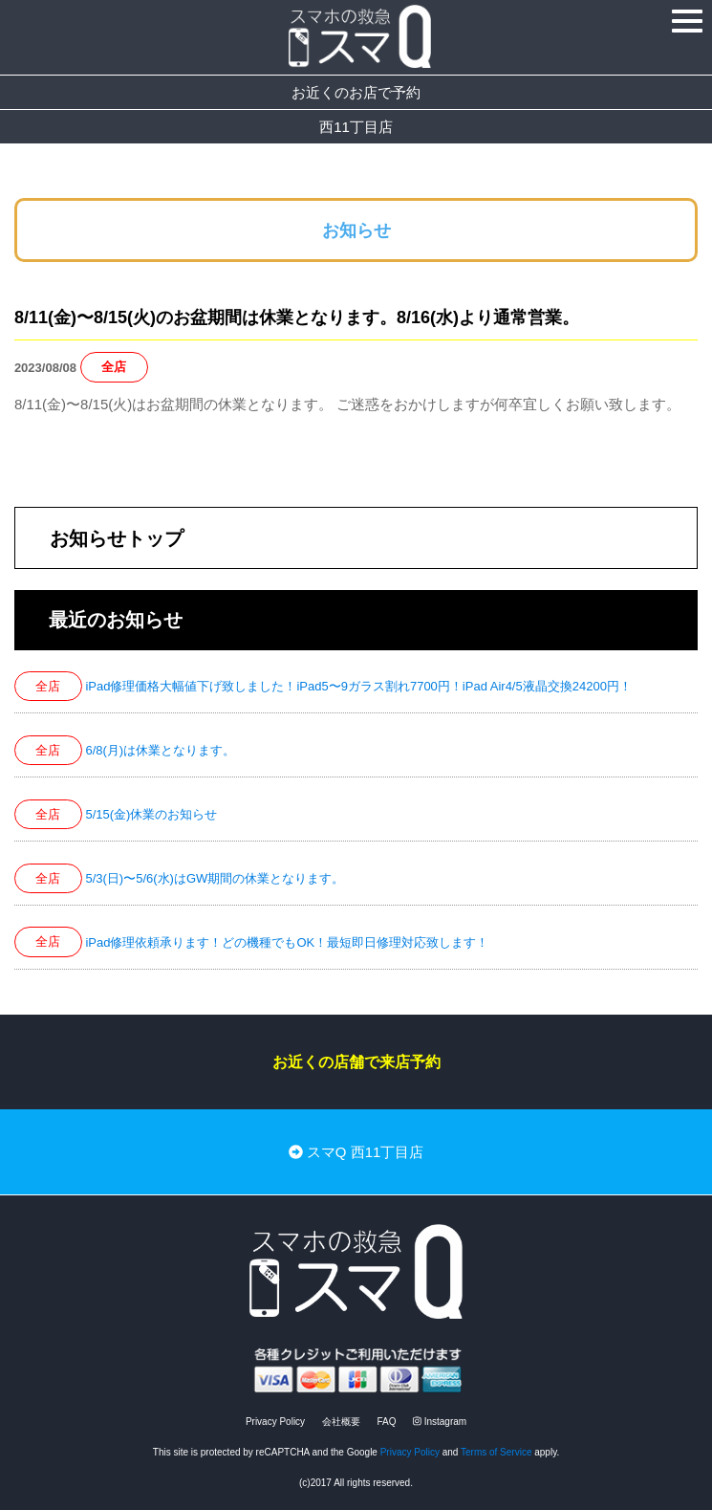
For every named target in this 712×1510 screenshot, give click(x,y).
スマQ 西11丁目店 (356, 1152)
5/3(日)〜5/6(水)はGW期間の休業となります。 (214, 878)
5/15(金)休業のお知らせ (151, 814)
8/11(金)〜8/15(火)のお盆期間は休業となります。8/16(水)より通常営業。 (296, 317)
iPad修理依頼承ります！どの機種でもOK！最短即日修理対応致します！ (286, 942)
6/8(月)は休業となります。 (160, 750)
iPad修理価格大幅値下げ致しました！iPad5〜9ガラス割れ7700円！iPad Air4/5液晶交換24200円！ (358, 686)
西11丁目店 (356, 127)
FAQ (386, 1421)
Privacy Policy (275, 1421)
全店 (113, 368)
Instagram (439, 1421)
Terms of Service (496, 1452)
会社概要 (341, 1421)
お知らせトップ (116, 538)
